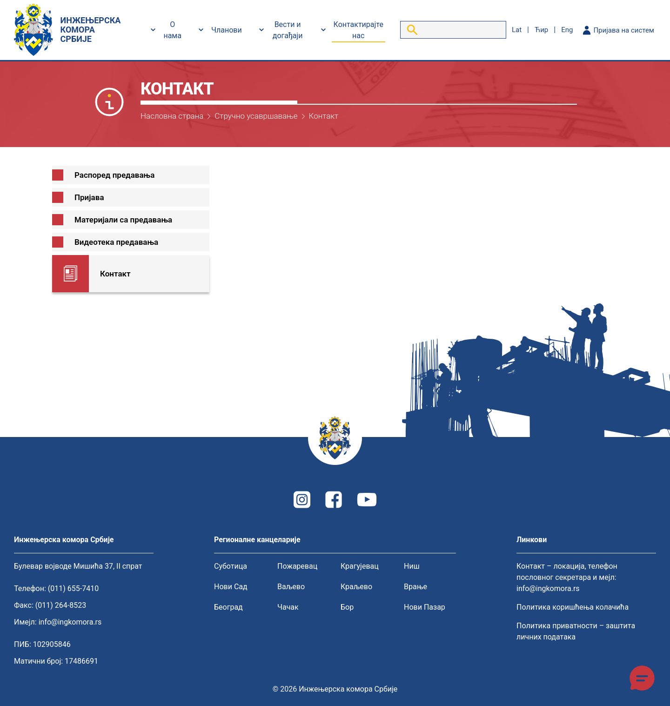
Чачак (288, 607)
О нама (172, 30)
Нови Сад (231, 586)
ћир (541, 30)
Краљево (356, 586)
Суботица (230, 566)
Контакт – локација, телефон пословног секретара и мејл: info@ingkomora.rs (566, 577)
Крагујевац (360, 566)
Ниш (412, 566)
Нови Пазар (424, 607)
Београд (228, 607)
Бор (347, 607)
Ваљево (291, 586)
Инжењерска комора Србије (348, 689)
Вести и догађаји (288, 30)
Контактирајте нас (358, 30)
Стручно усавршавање (255, 116)
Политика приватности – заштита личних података (575, 631)
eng (567, 30)
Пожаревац (297, 566)
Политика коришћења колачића (572, 607)
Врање (415, 586)
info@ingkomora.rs (70, 622)
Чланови (226, 30)
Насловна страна (172, 116)
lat (517, 30)
